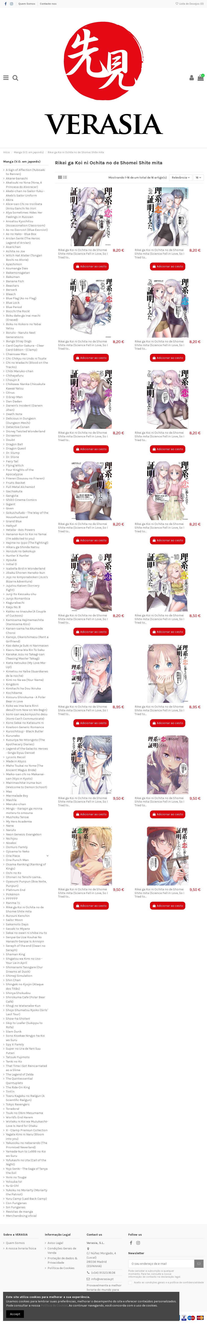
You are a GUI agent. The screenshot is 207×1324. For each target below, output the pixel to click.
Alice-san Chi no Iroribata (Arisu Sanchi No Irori (24, 206)
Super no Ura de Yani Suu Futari (23, 1051)
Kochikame (14, 693)
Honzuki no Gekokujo (21, 551)
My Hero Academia (19, 821)
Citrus (10, 393)
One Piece (13, 856)
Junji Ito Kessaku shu (21, 594)
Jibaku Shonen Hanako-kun (25, 573)
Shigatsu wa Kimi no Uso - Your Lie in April (24, 961)
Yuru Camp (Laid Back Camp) (26, 1199)
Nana (10, 826)
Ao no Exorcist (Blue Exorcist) (27, 230)
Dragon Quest (16, 448)
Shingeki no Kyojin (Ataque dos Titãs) (24, 986)
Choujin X (13, 380)
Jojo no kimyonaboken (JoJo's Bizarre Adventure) (27, 579)
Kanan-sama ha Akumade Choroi (24, 631)
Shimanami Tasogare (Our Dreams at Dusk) (24, 969)
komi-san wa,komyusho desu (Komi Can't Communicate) (26, 716)
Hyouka (11, 560)
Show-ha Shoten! (18, 1019)
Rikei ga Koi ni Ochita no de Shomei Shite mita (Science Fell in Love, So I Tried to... (83, 253)
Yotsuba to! (14, 1182)
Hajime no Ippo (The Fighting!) (27, 543)
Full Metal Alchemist (20, 487)
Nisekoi (11, 843)
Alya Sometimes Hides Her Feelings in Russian (24, 215)
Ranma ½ (13, 903)
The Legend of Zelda (20, 1074)
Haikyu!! (11, 526)
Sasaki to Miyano (18, 929)
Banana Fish (15, 281)
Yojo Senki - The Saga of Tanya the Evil (27, 1171)
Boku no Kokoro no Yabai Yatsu (23, 326)
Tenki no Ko (14, 1061)
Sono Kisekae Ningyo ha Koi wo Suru (25, 1038)
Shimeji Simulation (19, 976)
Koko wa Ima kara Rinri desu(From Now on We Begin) (26, 708)
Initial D (11, 564)
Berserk (11, 290)
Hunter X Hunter (17, 556)
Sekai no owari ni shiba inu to (26, 933)
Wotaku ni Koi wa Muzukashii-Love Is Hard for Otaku (27, 1124)
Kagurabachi (15, 603)
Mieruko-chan (16, 804)
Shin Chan (13, 980)
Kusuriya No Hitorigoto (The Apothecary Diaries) (25, 742)
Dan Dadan (14, 401)
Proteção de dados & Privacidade (63, 1260)
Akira (9, 200)
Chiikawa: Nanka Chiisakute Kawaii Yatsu (25, 386)
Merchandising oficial (21, 1216)
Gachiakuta (14, 491)
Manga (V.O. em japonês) (22, 161)
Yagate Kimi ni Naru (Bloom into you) (25, 1137)
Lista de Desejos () (189, 3)
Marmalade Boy (17, 796)
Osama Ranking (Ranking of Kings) (26, 867)
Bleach (11, 294)
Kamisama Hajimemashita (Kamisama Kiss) (25, 622)
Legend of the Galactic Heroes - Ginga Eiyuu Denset (27, 751)
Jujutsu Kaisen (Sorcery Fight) (22, 588)
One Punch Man (17, 860)
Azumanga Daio (17, 268)
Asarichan (13, 247)
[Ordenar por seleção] (180, 178)
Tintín (10, 1091)
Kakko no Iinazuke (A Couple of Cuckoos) (26, 614)
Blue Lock (13, 303)
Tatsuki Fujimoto (18, 1057)
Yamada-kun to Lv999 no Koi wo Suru (26, 1154)
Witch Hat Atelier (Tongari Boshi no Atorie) (24, 258)
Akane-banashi (17, 178)
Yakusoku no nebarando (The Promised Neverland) (26, 1145)
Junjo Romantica (18, 598)
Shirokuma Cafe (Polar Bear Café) (25, 999)
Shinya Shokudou (18, 993)
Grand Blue (13, 521)
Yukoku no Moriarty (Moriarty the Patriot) (26, 1192)
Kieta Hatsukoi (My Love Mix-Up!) (26, 665)
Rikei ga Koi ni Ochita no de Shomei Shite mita (25, 909)
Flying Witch (15, 465)
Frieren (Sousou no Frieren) (25, 478)
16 (198, 177)
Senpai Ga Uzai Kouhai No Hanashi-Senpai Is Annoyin (25, 939)
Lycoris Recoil (15, 757)
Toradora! (12, 1109)
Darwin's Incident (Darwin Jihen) (24, 408)
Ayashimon (14, 264)
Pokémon (13, 894)
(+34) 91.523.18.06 (103, 1273)
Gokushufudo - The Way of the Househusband (27, 515)
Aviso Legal (55, 1243)
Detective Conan (17, 427)
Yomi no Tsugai (16, 1177)
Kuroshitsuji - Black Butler (24, 731)
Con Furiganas (16, 1203)
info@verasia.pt (102, 1279)
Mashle (11, 800)
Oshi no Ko (13, 873)
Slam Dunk (13, 1031)
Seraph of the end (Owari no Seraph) (25, 948)
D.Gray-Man (14, 397)
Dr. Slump (13, 453)
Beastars (12, 286)
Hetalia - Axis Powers (20, 530)
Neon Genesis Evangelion (23, 834)
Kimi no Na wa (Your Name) (25, 680)
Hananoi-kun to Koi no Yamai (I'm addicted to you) (26, 536)
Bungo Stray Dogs (19, 341)
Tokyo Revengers (18, 1104)
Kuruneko (13, 736)
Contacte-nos (48, 3)
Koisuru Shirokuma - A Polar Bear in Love (26, 699)
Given (10, 508)
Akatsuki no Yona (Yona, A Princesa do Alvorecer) (24, 185)
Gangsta (12, 496)
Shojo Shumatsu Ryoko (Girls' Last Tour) (27, 1012)
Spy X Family (15, 1044)
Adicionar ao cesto (91, 266)
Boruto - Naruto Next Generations (21, 335)
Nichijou (12, 838)
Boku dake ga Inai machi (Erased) (23, 318)
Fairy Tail (12, 461)
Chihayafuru (14, 375)
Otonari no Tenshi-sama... (24, 877)
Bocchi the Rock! (18, 311)
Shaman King (15, 954)
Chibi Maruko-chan (19, 371)
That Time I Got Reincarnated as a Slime (26, 1068)
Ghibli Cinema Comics (21, 500)
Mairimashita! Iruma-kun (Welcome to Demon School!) (26, 785)
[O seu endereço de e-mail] (161, 1264)
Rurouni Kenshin (18, 916)
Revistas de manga (19, 1212)
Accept (15, 1314)
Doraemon (13, 435)
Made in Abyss (16, 761)
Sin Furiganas (15, 1207)
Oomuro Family (17, 847)
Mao (9, 791)
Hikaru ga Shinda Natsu (22, 547)
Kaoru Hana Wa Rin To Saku (25, 650)
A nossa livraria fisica (21, 1248)
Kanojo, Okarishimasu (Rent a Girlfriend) (27, 639)
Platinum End (15, 890)
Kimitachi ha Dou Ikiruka (23, 688)
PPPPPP (12, 898)
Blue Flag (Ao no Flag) (21, 298)
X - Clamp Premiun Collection (27, 1130)
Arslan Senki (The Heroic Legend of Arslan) (23, 241)
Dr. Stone (12, 457)
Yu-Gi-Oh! (12, 1186)
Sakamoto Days (17, 924)
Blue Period (14, 307)
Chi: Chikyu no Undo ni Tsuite (26, 358)
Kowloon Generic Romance (25, 727)
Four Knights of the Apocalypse (20, 472)
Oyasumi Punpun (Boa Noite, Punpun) (26, 884)
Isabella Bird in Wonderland (25, 568)
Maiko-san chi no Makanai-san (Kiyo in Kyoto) (25, 776)
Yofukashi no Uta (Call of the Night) (26, 1162)
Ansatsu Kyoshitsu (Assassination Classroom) (25, 223)
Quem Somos (27, 3)
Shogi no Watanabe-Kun (23, 1006)
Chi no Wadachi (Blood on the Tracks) (27, 365)
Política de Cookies (61, 1268)
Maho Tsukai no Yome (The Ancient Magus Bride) (24, 768)
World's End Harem (19, 1117)
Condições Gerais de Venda (62, 1251)
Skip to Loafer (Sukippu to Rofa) (24, 1025)
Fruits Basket (15, 483)
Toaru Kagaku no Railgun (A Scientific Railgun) (25, 1098)
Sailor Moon (14, 920)
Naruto (11, 830)
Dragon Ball (14, 444)
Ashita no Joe (15, 251)
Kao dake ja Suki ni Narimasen (27, 645)
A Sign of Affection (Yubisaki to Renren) (25, 172)
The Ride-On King (18, 1087)
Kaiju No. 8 (13, 607)
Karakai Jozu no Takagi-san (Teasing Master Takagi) (25, 656)
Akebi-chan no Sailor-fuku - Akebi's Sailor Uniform (25, 193)
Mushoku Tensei (17, 817)
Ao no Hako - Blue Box (21, 234)
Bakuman (13, 277)
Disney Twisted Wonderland (25, 431)
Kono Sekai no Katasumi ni (25, 723)
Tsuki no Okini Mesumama (24, 1113)
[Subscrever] (198, 1264)
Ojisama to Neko (17, 851)
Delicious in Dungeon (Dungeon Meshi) (21, 421)
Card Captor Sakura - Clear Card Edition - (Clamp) (25, 348)
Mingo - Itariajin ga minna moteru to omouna (24, 811)
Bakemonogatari (18, 273)
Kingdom (12, 684)
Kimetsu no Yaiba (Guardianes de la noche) (27, 674)
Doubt (10, 440)
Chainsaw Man (16, 354)
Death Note (14, 414)
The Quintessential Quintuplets (19, 1081)
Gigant (10, 504)
